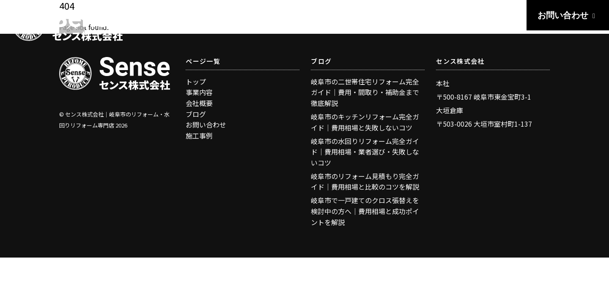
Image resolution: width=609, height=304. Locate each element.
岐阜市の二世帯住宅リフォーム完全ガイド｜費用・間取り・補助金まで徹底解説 (365, 92)
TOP (307, 16)
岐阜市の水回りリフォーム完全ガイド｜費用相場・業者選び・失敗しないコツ (365, 152)
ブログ (196, 114)
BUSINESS (353, 16)
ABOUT (500, 16)
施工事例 (199, 135)
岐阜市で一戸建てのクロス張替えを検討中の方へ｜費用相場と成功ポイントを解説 (365, 211)
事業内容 (199, 92)
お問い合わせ (568, 15)
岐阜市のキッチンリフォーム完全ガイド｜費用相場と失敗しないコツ (365, 122)
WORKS (409, 16)
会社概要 (199, 103)
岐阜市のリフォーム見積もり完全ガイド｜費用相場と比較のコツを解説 (365, 181)
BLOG (455, 16)
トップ (196, 81)
